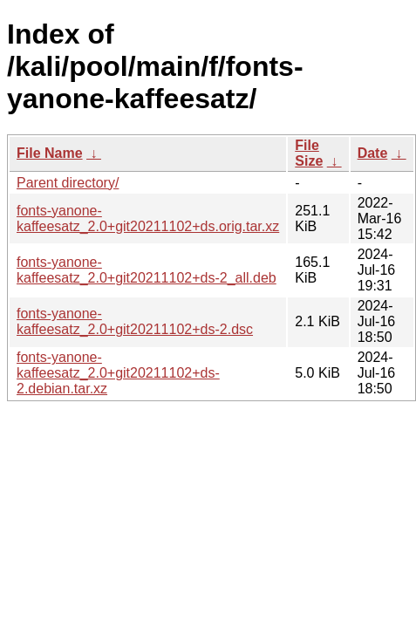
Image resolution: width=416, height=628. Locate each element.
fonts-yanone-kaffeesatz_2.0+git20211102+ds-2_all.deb (146, 270)
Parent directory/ (68, 182)
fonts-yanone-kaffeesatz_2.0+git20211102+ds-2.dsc (135, 321)
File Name (50, 153)
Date (373, 153)
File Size (309, 153)
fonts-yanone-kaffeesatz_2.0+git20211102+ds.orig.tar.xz (148, 218)
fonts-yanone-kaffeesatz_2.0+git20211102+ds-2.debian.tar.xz (118, 373)
